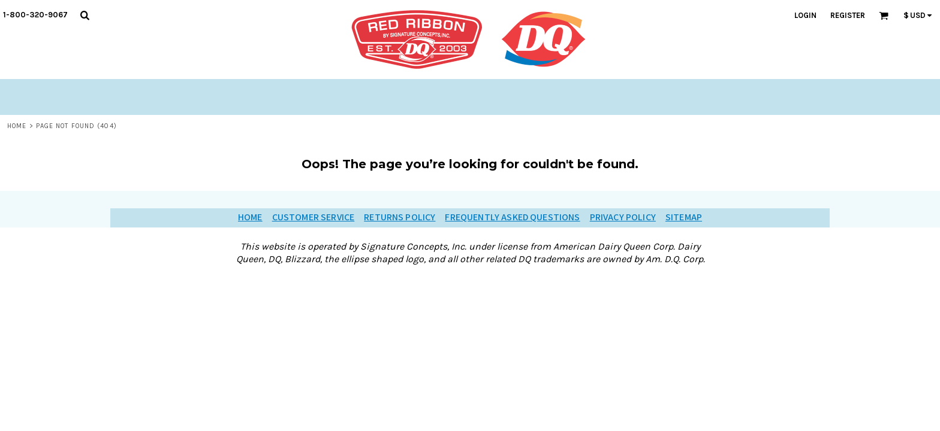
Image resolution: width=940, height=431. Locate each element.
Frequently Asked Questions (512, 217)
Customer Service (313, 217)
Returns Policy (399, 217)
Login (805, 15)
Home (16, 126)
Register (847, 15)
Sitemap (683, 217)
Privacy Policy (623, 217)
